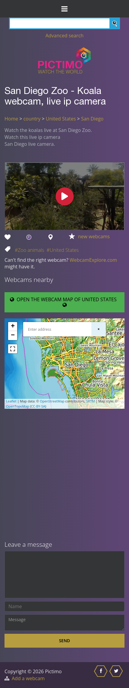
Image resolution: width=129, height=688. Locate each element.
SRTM (90, 401)
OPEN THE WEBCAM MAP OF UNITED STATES (64, 302)
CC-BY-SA (38, 406)
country (32, 118)
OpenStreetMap (52, 401)
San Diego (92, 118)
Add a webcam (28, 678)
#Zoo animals (29, 250)
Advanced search (64, 35)
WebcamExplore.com (93, 260)
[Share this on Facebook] (101, 675)
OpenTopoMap (17, 406)
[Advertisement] (64, 475)
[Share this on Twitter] (116, 675)
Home (11, 118)
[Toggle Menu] (64, 8)
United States (61, 118)
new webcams (94, 236)
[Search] (64, 23)
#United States (63, 250)
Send (64, 640)
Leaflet (11, 401)
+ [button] (13, 326)
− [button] (13, 335)
